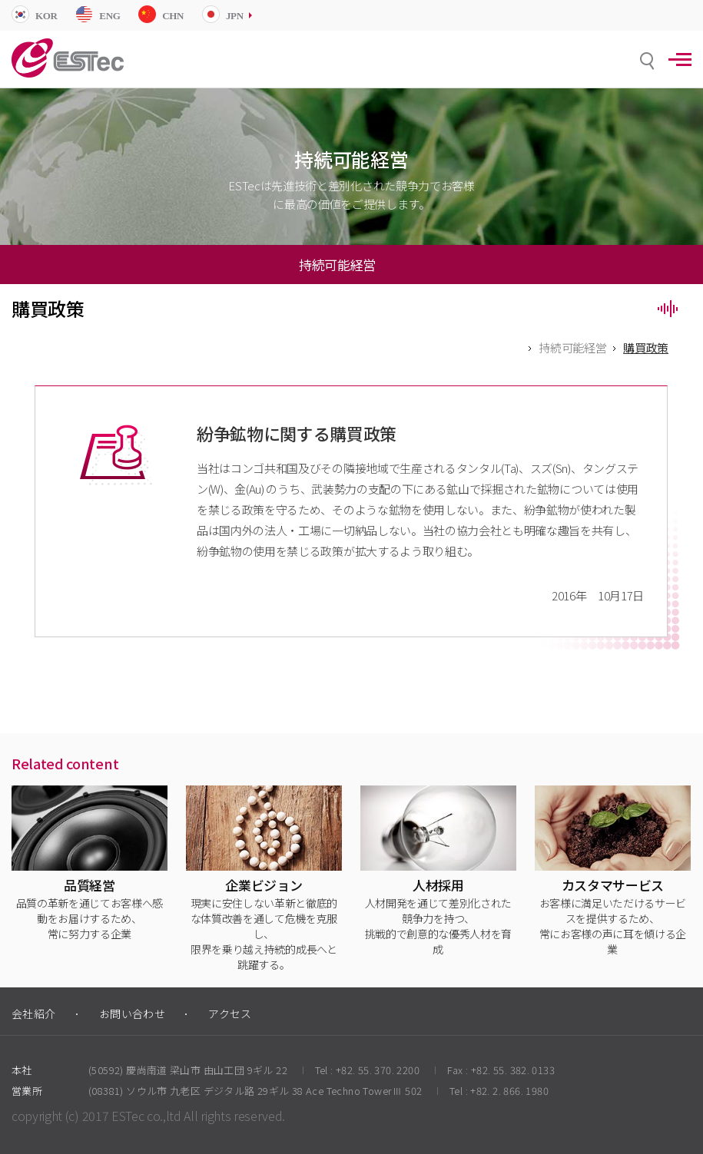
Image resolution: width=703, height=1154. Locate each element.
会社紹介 (34, 1013)
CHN (173, 15)
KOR (46, 15)
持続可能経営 (572, 347)
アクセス (230, 1013)
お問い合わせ (132, 1013)
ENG (109, 15)
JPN (235, 15)
